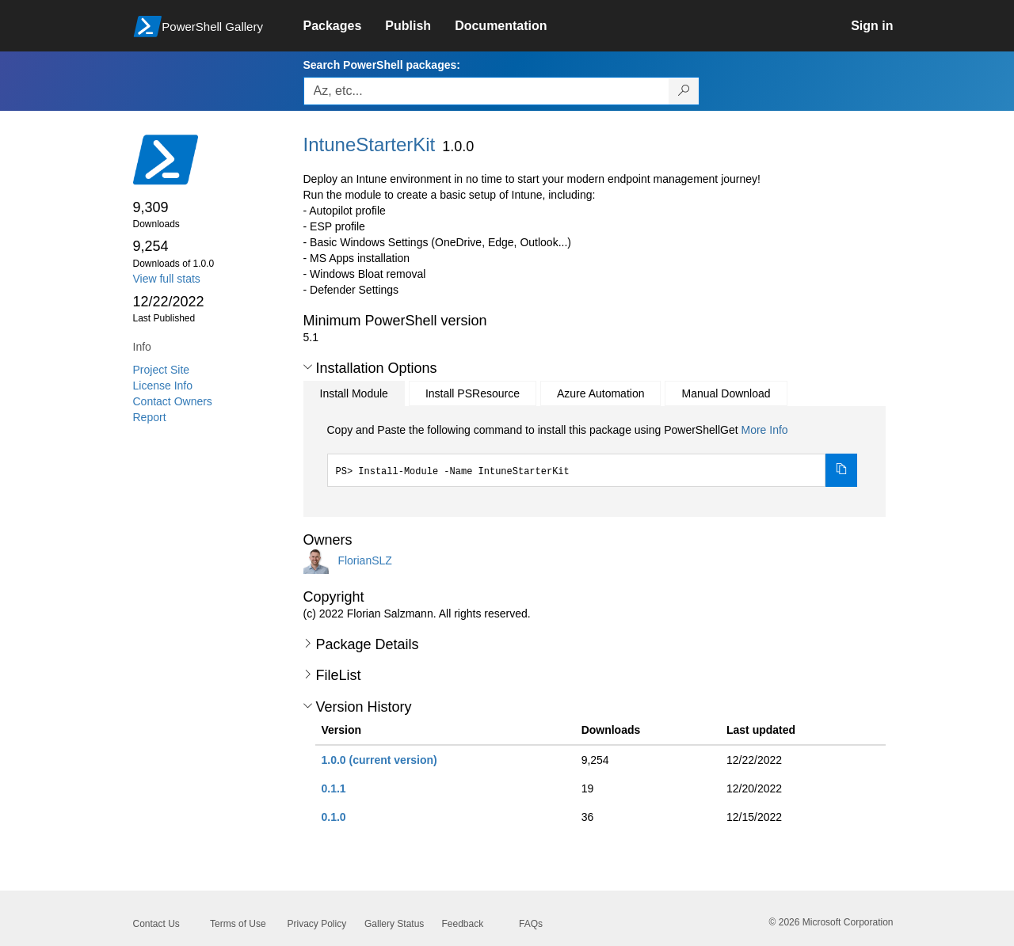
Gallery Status (394, 923)
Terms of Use (238, 923)
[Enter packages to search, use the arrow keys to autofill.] (486, 91)
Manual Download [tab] (725, 393)
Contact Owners (172, 401)
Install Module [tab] (354, 393)
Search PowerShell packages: (381, 65)
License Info (163, 385)
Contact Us (156, 923)
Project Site (161, 369)
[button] (307, 367)
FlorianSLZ (364, 559)
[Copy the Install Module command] (841, 470)
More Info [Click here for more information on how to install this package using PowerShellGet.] (764, 430)
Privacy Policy (317, 923)
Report (149, 417)
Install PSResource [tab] (472, 393)
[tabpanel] (592, 454)
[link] (344, 26)
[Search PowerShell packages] (684, 91)
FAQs (531, 923)
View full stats (166, 278)
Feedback (463, 923)
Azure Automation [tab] (601, 393)
